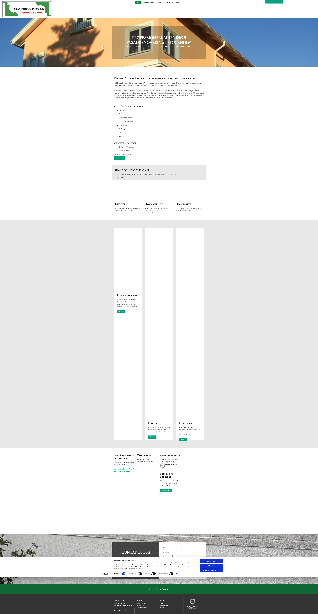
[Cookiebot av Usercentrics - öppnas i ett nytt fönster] (104, 611)
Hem (137, 3)
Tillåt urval (211, 602)
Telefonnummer (167, 557)
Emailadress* (167, 552)
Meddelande (166, 561)
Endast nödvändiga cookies (211, 607)
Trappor (159, 3)
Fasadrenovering (148, 3)
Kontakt (178, 3)
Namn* (165, 547)
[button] (274, 2)
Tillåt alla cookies (211, 598)
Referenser (169, 3)
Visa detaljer (179, 611)
